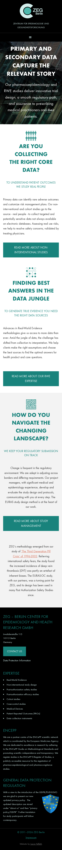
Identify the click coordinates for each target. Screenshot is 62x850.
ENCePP (37, 737)
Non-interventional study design (22, 684)
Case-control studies (16, 703)
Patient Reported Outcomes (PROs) (23, 713)
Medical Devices (15, 708)
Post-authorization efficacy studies (23, 694)
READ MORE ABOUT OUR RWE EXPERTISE (31, 379)
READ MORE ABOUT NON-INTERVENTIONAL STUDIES (31, 250)
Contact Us (14, 651)
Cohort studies (13, 699)
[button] (31, 37)
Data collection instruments (19, 718)
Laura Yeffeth (36, 844)
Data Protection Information (17, 660)
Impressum (31, 837)
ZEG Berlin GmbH (31, 11)
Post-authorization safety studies (22, 689)
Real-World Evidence (17, 679)
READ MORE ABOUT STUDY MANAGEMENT (31, 523)
